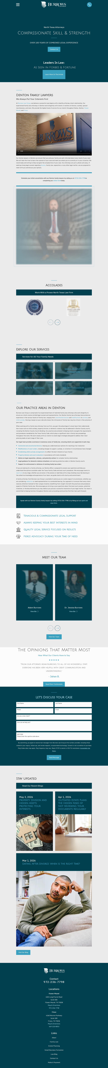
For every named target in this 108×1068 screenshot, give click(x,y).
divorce (43, 165)
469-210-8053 (54, 1026)
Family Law (54, 1042)
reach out (19, 473)
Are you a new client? (23, 716)
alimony (85, 417)
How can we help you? (23, 722)
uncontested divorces (62, 417)
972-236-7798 (54, 982)
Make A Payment (54, 1062)
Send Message (54, 757)
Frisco (26, 110)
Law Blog (54, 1054)
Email (57, 709)
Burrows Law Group (24, 103)
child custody (20, 420)
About (54, 1037)
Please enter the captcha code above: (28, 736)
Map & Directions (54, 1005)
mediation (29, 481)
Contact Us (54, 1058)
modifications (76, 417)
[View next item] (57, 322)
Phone (19, 709)
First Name (20, 703)
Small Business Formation (54, 1050)
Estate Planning (54, 1046)
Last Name (58, 703)
